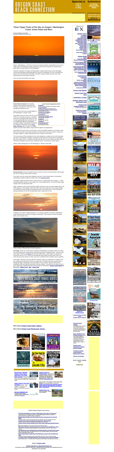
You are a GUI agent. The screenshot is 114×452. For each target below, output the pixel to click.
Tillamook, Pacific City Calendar (80, 83)
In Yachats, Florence (43, 123)
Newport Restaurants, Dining (81, 68)
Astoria (85, 79)
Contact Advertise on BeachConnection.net (38, 446)
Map (30, 267)
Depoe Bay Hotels (83, 45)
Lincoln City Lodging (82, 44)
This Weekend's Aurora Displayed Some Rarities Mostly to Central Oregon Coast (38, 430)
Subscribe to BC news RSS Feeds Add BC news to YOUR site (79, 316)
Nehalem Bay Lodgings (82, 39)
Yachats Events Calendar (81, 87)
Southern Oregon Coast (80, 100)
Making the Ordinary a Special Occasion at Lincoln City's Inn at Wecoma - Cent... (38, 426)
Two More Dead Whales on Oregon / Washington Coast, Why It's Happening (37, 413)
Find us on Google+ (78, 356)
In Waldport (41, 121)
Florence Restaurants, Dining (81, 72)
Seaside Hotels (83, 36)
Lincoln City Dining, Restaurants (80, 66)
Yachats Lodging (83, 48)
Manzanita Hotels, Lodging (81, 40)
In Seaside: (41, 105)
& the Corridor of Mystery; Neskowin (79, 201)
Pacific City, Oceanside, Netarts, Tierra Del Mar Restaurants (80, 63)
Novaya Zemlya (45, 178)
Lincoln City (78, 199)
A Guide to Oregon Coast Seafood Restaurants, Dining (78, 352)
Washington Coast (81, 102)
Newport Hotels (83, 46)
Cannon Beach (80, 151)
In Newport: (41, 118)
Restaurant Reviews (82, 73)
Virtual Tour (35, 267)
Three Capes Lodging (82, 42)
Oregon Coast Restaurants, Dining (33, 329)
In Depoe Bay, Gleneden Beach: (45, 116)
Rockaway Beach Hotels (82, 41)
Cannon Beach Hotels (82, 38)
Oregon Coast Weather (80, 90)
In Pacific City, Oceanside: (44, 112)
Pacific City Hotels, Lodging (81, 43)
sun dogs (28, 254)
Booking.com (79, 364)
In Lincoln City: (41, 114)
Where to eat (24, 267)
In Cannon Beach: (42, 107)
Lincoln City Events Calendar (81, 84)
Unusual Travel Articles (77, 324)
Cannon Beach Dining (82, 58)
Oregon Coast (41, 443)
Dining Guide (82, 56)
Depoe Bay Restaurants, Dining (80, 67)
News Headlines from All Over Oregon (79, 334)
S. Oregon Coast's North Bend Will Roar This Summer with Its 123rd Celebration (38, 437)
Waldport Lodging (83, 47)
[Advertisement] (49, 17)
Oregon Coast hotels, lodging (31, 326)
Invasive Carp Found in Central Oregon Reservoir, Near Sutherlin (34, 420)
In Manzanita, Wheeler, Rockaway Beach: (47, 109)
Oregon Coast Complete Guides (80, 105)
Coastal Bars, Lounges (80, 97)
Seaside (85, 57)
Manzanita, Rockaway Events (81, 82)
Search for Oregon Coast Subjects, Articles (81, 112)
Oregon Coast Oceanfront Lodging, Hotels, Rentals (79, 347)
